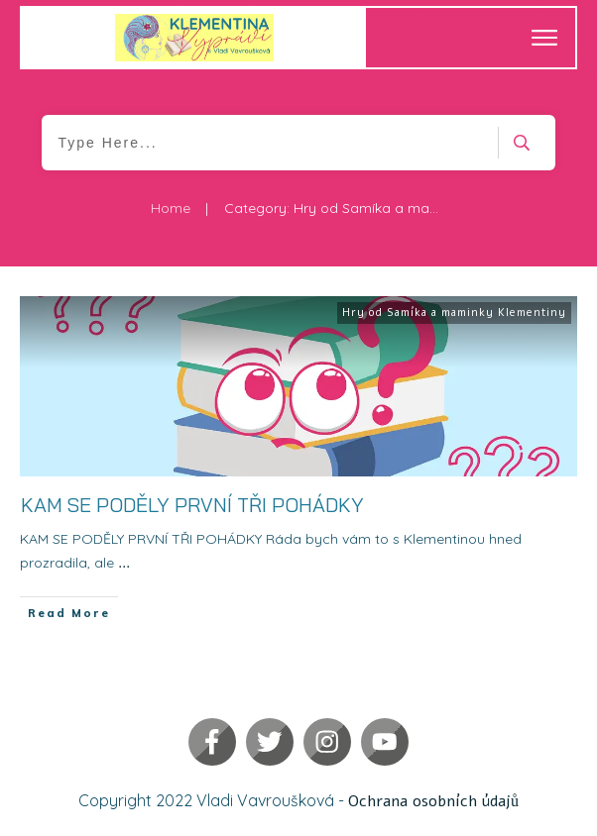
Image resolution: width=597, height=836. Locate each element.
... (124, 563)
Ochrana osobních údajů (433, 801)
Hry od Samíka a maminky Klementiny (454, 312)
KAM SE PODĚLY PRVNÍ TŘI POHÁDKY (192, 504)
